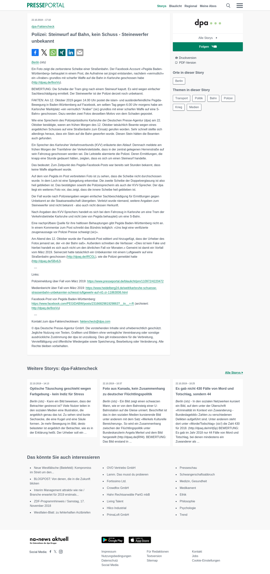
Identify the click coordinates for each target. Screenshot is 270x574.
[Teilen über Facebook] (35, 52)
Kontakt (197, 551)
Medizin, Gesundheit (193, 481)
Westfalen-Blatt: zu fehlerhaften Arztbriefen (62, 512)
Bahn (213, 98)
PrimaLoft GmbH (118, 514)
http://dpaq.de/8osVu (46, 82)
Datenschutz (109, 560)
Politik (199, 98)
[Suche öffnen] (228, 5)
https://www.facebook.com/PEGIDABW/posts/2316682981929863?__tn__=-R (83, 303)
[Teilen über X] (44, 52)
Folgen (207, 46)
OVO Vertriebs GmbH (121, 467)
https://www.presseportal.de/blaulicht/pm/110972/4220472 (125, 281)
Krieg (178, 107)
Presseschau (188, 467)
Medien (194, 107)
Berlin (35, 62)
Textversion (154, 556)
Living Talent (115, 501)
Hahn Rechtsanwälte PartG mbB (128, 494)
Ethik (183, 494)
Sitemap (152, 560)
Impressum (108, 551)
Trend (183, 514)
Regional (191, 6)
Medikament (188, 487)
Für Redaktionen (158, 551)
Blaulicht (175, 6)
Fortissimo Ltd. (116, 481)
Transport (181, 98)
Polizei (228, 98)
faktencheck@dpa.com (95, 321)
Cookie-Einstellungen (206, 560)
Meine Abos (208, 6)
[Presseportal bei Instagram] (60, 551)
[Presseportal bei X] (54, 552)
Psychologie (188, 508)
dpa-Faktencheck (43, 26)
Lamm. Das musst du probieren (127, 474)
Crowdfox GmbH (118, 487)
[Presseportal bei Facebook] (49, 552)
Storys (161, 6)
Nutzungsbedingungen (116, 556)
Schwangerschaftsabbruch (197, 474)
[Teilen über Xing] (61, 52)
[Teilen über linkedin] (70, 52)
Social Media (110, 565)
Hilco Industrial (116, 508)
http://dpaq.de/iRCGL (81, 256)
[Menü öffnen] (239, 5)
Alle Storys (208, 37)
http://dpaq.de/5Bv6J (46, 261)
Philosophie (187, 501)
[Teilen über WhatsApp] (53, 52)
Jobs (195, 556)
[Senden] (79, 52)
